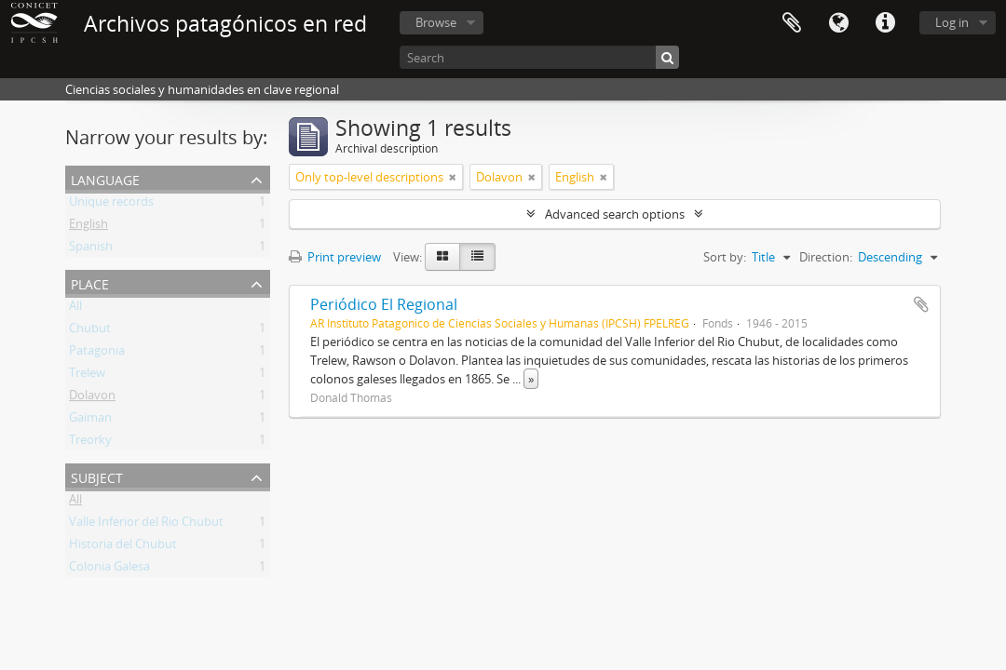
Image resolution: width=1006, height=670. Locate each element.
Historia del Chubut (123, 547)
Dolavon (92, 398)
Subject (97, 476)
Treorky (90, 443)
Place (90, 282)
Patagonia (97, 353)
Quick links (885, 23)
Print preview (335, 256)
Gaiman (90, 420)
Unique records (111, 204)
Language (838, 23)
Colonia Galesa (109, 569)
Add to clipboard (921, 304)
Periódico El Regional (383, 304)
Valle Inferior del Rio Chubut (146, 524)
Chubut (90, 331)
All (75, 309)
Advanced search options (615, 214)
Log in (952, 22)
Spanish (91, 249)
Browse (435, 22)
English (88, 227)
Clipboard (791, 23)
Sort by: (724, 256)
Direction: (825, 256)
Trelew (87, 376)
